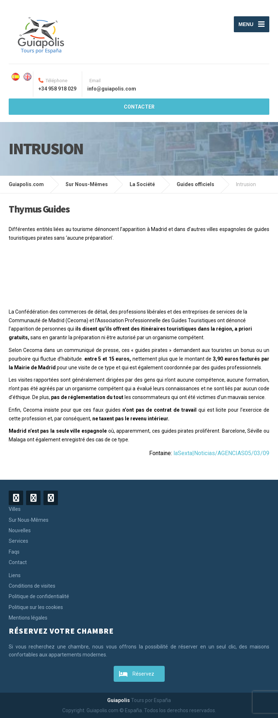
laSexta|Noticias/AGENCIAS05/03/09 (221, 453)
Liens (15, 575)
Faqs (14, 552)
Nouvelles (20, 530)
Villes (15, 509)
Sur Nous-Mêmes (29, 520)
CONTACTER (139, 107)
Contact (18, 562)
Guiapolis (118, 700)
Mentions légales (28, 618)
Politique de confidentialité (39, 596)
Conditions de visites (32, 586)
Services (18, 541)
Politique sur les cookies (36, 607)
